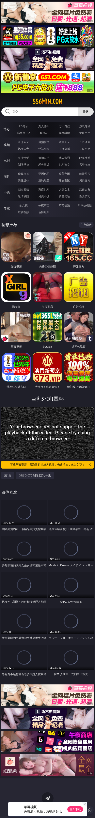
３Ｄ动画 (84, 142)
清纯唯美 (43, 180)
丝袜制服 (43, 149)
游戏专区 (84, 126)
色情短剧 (43, 212)
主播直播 (64, 149)
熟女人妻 (23, 149)
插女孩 (23, 205)
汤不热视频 (85, 205)
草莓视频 (64, 205)
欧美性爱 (84, 158)
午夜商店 (43, 205)
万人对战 (64, 126)
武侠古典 (84, 189)
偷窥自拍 (23, 174)
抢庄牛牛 (84, 133)
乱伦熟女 (64, 164)
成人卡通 (64, 158)
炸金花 (44, 133)
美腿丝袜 (23, 180)
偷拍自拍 (43, 158)
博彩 (7, 129)
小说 (7, 192)
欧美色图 (64, 174)
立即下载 (75, 809)
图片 (7, 176)
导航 (7, 208)
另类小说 (43, 196)
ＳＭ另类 (84, 149)
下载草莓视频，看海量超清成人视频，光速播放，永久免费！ (50, 464)
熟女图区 (64, 180)
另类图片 (84, 180)
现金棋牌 (64, 133)
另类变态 (84, 164)
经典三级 (43, 164)
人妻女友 (64, 189)
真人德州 (43, 126)
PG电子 (23, 126)
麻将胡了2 (23, 133)
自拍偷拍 (43, 142)
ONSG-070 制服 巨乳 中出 (35, 475)
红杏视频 (23, 212)
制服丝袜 (23, 164)
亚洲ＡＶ (23, 142)
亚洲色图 (43, 174)
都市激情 (23, 189)
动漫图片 (84, 174)
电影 (7, 160)
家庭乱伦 (43, 189)
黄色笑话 (64, 196)
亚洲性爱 (23, 158)
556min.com (47, 101)
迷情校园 (23, 196)
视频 (7, 145)
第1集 (7, 475)
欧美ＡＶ (64, 142)
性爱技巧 (84, 196)
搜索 (85, 111)
